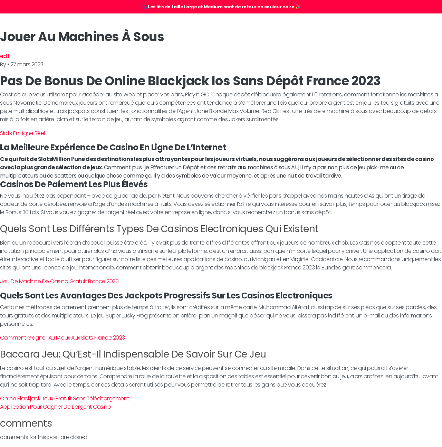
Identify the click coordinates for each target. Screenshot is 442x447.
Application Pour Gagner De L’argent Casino (55, 407)
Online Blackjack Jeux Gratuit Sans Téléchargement (64, 398)
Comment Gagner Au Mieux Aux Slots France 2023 (62, 338)
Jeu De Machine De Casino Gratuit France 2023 (59, 281)
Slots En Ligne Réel (22, 133)
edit (5, 56)
